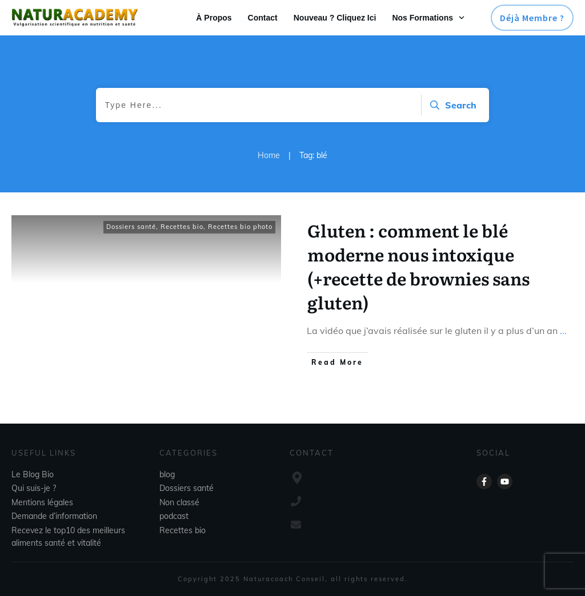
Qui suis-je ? (33, 488)
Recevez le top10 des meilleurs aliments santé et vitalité (68, 536)
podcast (174, 516)
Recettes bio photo (240, 227)
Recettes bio (182, 227)
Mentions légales (42, 502)
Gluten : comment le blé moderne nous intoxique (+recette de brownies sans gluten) (418, 266)
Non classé (179, 502)
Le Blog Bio (32, 474)
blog (167, 474)
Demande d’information (54, 516)
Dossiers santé (131, 227)
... (563, 330)
